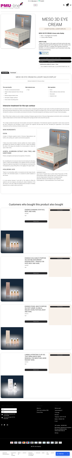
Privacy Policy (6, 418)
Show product (60, 210)
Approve (4, 420)
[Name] (9, 409)
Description (5, 72)
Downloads (13, 72)
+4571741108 (63, 416)
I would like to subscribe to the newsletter (9, 414)
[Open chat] (63, 454)
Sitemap (56, 432)
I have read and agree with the (9, 418)
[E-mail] (9, 411)
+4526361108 (61, 419)
